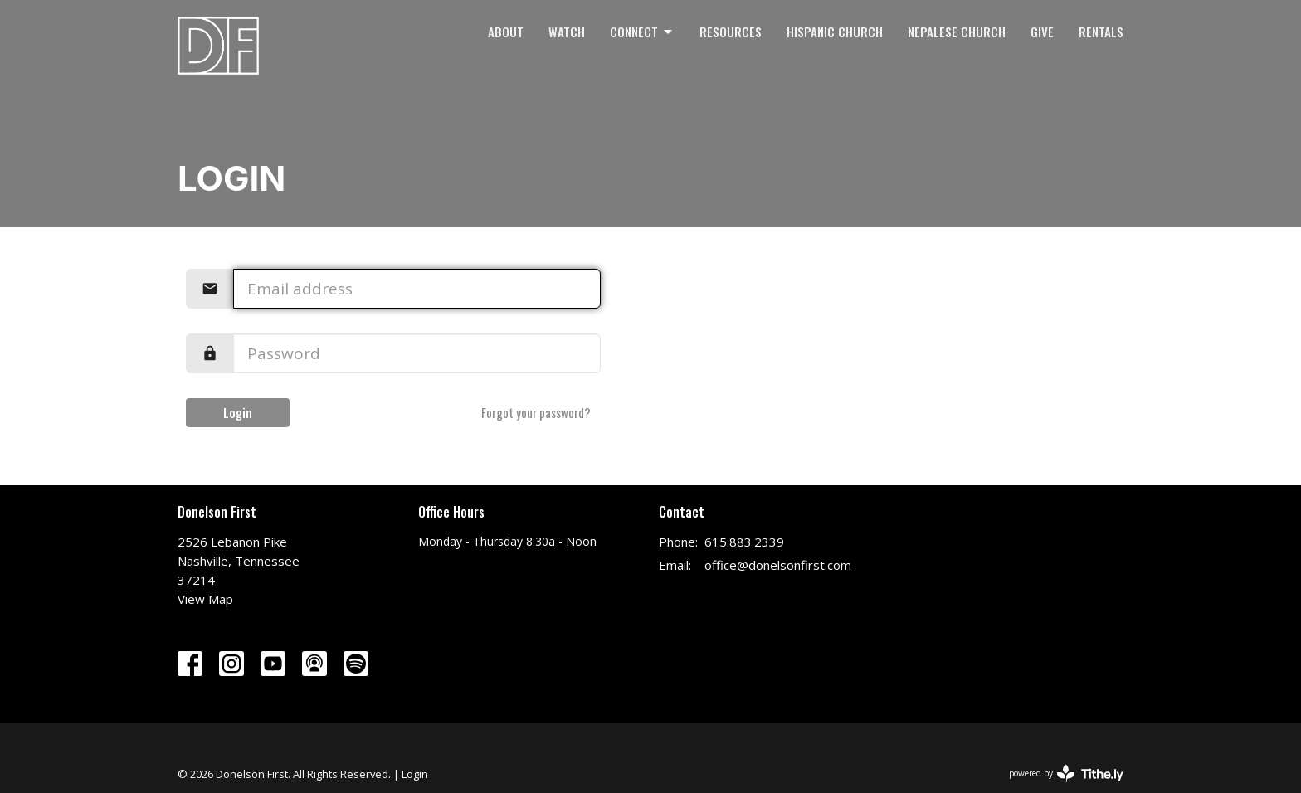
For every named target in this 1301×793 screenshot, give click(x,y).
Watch (566, 31)
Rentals (1101, 31)
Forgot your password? (536, 412)
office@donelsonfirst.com (777, 565)
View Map (205, 599)
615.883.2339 (744, 541)
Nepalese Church (957, 31)
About (506, 31)
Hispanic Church (835, 31)
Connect (642, 31)
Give (1042, 31)
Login (237, 412)
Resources (730, 31)
